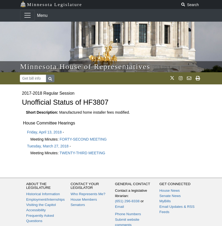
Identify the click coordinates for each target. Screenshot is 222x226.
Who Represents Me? (88, 194)
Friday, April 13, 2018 (44, 132)
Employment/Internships (45, 199)
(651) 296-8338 (127, 201)
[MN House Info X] (172, 78)
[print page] (197, 78)
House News (169, 191)
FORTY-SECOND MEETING (83, 139)
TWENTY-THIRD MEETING (82, 153)
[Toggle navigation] (27, 15)
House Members (84, 199)
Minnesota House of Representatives (85, 66)
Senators (78, 205)
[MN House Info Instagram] (181, 78)
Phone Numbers (128, 214)
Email (119, 207)
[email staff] (189, 78)
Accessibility (36, 210)
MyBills (165, 201)
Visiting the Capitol (41, 205)
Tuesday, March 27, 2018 (47, 146)
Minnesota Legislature (51, 4)
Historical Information (43, 194)
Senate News (170, 196)
